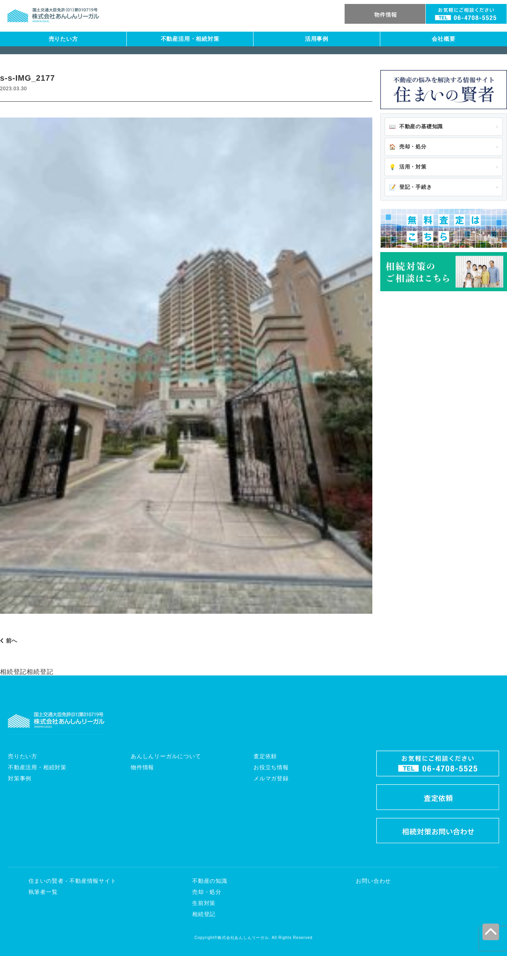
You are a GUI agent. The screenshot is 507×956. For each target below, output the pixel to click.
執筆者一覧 (43, 892)
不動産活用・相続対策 (190, 39)
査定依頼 (265, 756)
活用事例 (316, 39)
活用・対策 (408, 167)
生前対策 (203, 903)
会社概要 (443, 39)
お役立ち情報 (271, 767)
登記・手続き (410, 187)
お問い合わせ (373, 881)
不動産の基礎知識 (416, 126)
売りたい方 (63, 39)
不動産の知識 (209, 881)
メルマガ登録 (271, 778)
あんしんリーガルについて (166, 756)
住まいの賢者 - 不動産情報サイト (72, 881)
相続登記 (203, 914)
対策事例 (19, 778)
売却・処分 (408, 146)
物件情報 (142, 767)
